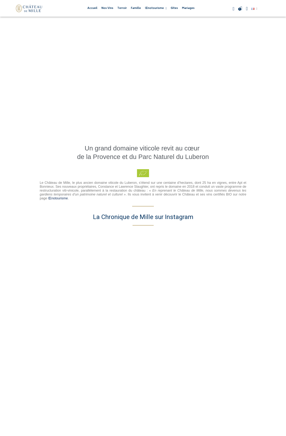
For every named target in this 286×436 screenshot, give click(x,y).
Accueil (92, 8)
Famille (136, 8)
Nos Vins (107, 8)
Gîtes (174, 8)
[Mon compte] (247, 8)
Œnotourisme (156, 8)
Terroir (122, 8)
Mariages (188, 8)
